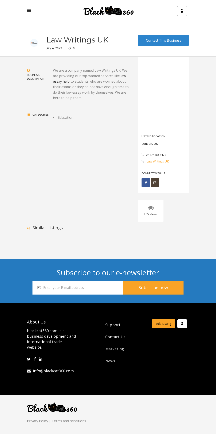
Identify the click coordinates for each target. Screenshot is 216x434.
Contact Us (115, 336)
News (110, 360)
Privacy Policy (37, 421)
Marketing (114, 348)
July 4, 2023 (54, 48)
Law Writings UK (157, 161)
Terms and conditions (69, 421)
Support (112, 324)
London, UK (150, 144)
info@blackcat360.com (50, 370)
